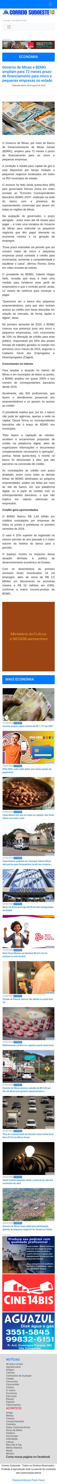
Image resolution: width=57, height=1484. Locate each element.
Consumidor (12, 1384)
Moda (9, 1450)
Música (10, 1453)
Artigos (10, 1369)
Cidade (10, 1378)
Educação (11, 1396)
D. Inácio (11, 1390)
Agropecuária (13, 1366)
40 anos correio (14, 1364)
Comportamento (15, 1421)
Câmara (10, 1372)
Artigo (9, 1412)
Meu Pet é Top (14, 1444)
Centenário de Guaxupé (18, 1375)
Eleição (10, 1399)
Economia (11, 1393)
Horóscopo (12, 1436)
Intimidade (12, 1438)
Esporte (10, 1401)
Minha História (14, 1447)
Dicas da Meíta (14, 1430)
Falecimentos (13, 1404)
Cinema (10, 1418)
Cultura (10, 1387)
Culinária (11, 1424)
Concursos (12, 1381)
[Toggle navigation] (50, 4)
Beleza (9, 1415)
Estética (10, 1433)
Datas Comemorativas (18, 1427)
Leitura (10, 1441)
